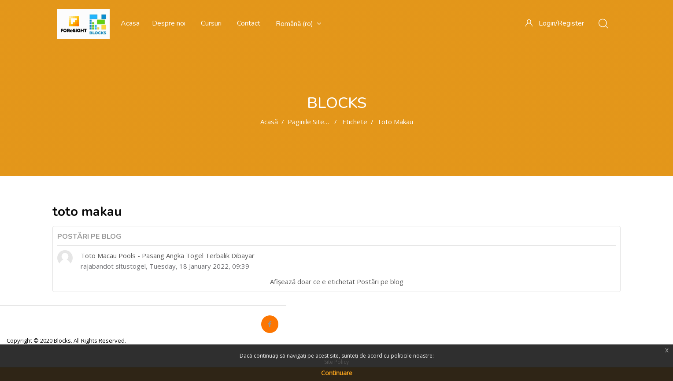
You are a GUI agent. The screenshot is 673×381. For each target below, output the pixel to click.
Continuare (336, 373)
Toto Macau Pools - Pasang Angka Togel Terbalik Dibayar (168, 255)
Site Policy (336, 362)
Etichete (354, 121)
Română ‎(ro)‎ (298, 24)
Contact (248, 23)
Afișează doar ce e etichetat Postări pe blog (336, 281)
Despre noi (168, 23)
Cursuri (211, 23)
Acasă (269, 121)
